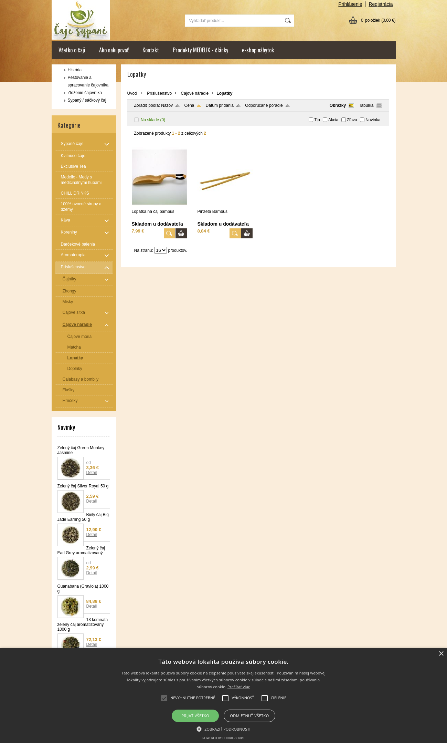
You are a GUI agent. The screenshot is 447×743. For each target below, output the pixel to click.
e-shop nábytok (258, 50)
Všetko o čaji (71, 50)
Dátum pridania (220, 105)
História (75, 70)
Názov (167, 105)
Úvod (132, 93)
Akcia (333, 119)
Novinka (372, 119)
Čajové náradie (195, 93)
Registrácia (381, 4)
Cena (189, 105)
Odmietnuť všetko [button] (249, 715)
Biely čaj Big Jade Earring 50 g (83, 517)
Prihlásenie (350, 4)
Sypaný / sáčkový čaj (87, 100)
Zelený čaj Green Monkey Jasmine (81, 450)
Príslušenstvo (159, 93)
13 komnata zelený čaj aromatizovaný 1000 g (82, 624)
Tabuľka (366, 105)
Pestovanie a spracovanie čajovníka (88, 81)
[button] (223, 728)
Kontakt (150, 50)
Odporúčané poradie (264, 105)
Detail (91, 472)
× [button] (441, 654)
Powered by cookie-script (223, 738)
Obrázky (338, 105)
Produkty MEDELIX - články (200, 50)
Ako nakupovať (114, 50)
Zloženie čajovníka (85, 92)
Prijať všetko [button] (196, 715)
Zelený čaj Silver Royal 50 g (83, 486)
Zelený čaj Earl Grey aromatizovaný (81, 550)
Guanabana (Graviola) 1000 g (83, 589)
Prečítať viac (238, 686)
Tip (317, 119)
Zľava (352, 119)
